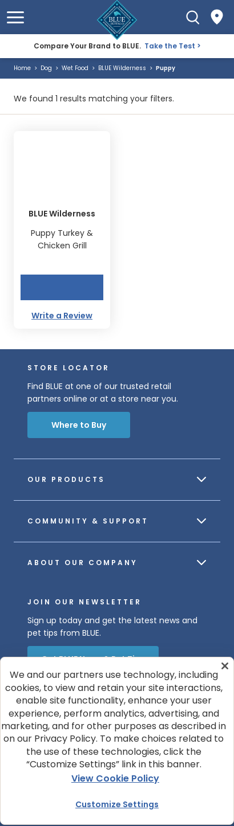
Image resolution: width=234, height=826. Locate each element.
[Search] (193, 17)
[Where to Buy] (217, 17)
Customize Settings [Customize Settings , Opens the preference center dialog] (117, 804)
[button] (15, 17)
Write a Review (61, 315)
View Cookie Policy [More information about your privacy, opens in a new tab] (115, 778)
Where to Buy (78, 425)
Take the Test (169, 46)
